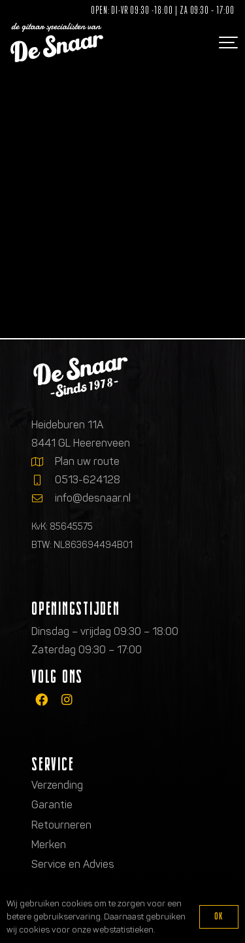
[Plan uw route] (43, 461)
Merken (48, 844)
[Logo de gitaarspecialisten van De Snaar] (56, 42)
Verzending (57, 785)
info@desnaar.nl (93, 498)
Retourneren (61, 825)
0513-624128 (87, 479)
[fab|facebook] (41, 699)
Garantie (52, 804)
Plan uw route (87, 461)
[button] (226, 42)
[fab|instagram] (67, 699)
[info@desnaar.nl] (43, 498)
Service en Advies (72, 864)
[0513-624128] (43, 480)
